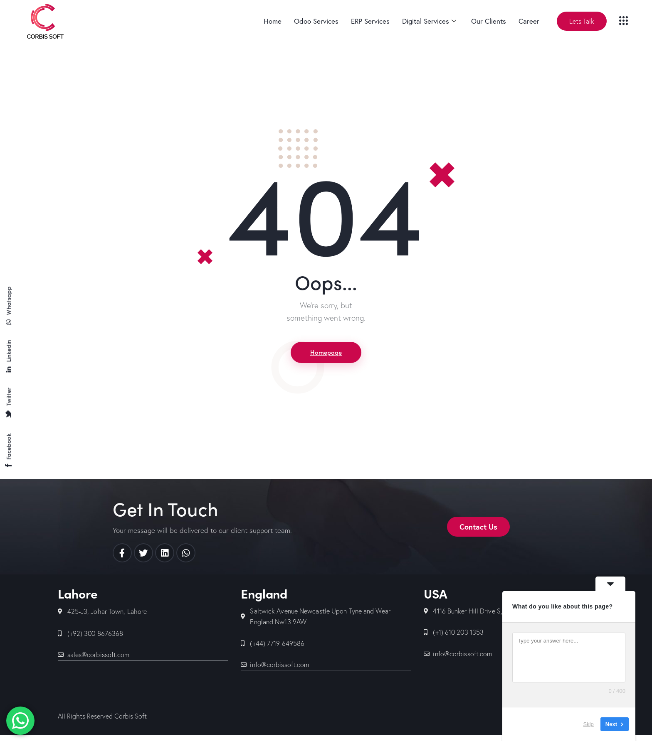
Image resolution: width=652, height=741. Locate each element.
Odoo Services (316, 21)
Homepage (326, 353)
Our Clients (488, 21)
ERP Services (370, 21)
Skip (588, 724)
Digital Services (429, 21)
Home (273, 21)
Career (529, 21)
